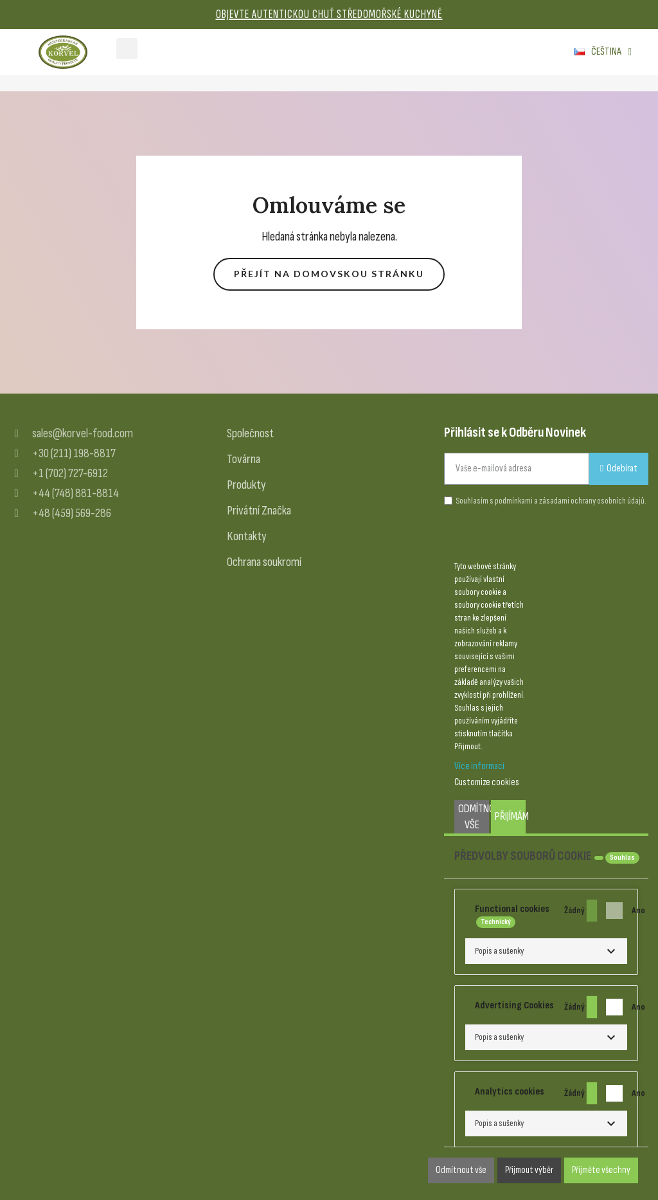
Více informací (479, 766)
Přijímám (510, 816)
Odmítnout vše (473, 817)
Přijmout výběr (529, 1170)
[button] (329, 274)
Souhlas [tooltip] (622, 857)
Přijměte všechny (601, 1170)
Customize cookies (486, 782)
